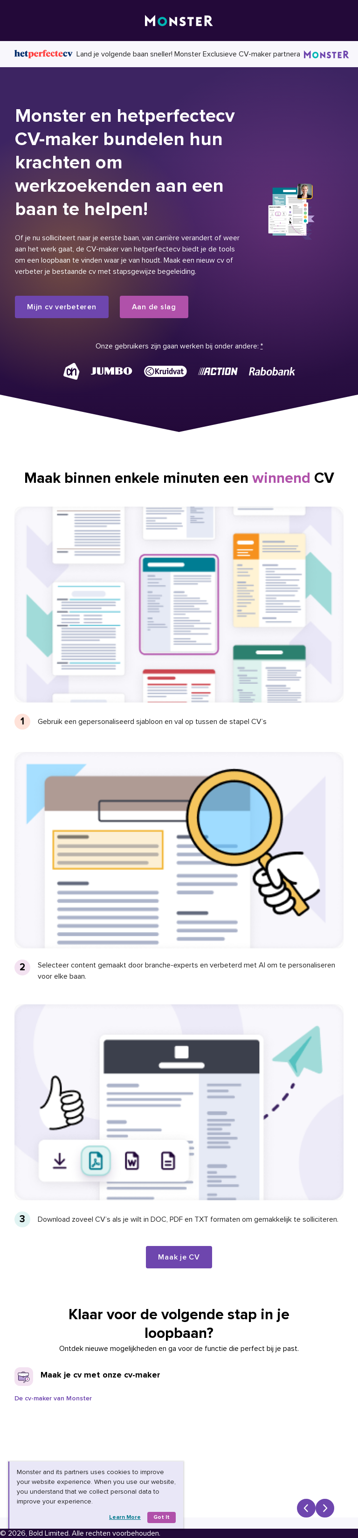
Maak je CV (179, 1257)
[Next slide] (325, 1508)
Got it (161, 1517)
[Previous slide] (306, 1508)
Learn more (125, 1517)
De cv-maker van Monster (53, 1398)
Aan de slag (154, 307)
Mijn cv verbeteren (61, 307)
